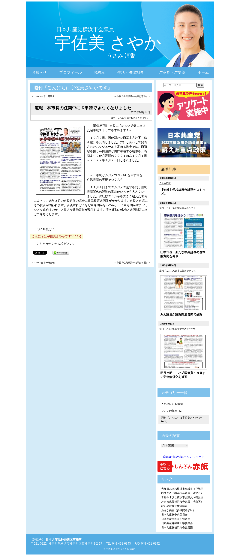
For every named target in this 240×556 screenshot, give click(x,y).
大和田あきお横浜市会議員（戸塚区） (183, 488)
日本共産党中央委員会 (174, 514)
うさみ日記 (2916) (172, 403)
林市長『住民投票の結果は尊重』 (131, 96)
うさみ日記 (165, 183)
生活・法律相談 (130, 72)
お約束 (99, 72)
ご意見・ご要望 (172, 72)
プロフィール (70, 72)
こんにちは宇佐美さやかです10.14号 (56, 236)
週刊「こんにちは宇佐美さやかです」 (130, 117)
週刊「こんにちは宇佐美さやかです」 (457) (183, 419)
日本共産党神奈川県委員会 (177, 523)
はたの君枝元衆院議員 (174, 505)
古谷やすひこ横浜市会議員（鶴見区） (183, 497)
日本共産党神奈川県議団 (175, 518)
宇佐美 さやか (107, 42)
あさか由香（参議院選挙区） (178, 510)
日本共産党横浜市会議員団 (177, 527)
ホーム (203, 72)
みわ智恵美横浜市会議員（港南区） (182, 501)
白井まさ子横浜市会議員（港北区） (182, 493)
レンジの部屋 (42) (171, 410)
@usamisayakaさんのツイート (184, 456)
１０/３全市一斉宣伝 (44, 96)
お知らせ (39, 72)
